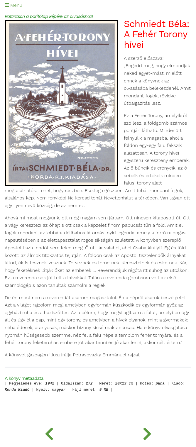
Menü (13, 5)
